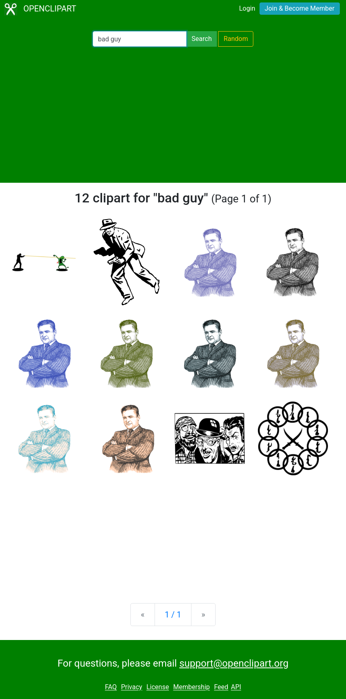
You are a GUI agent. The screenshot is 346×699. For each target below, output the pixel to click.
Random (235, 39)
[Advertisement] (173, 114)
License (157, 687)
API (236, 687)
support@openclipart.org (233, 663)
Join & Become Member (300, 8)
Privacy (131, 687)
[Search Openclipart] (140, 39)
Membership (191, 687)
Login (247, 8)
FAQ (111, 687)
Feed (221, 687)
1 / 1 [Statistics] (173, 615)
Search (201, 39)
